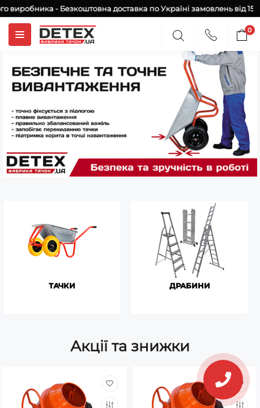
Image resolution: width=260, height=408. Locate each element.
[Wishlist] (109, 383)
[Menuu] (19, 34)
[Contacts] (210, 33)
